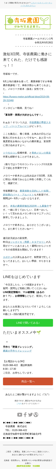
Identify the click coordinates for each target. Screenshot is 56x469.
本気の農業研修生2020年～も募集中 (29, 206)
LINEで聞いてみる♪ (28, 322)
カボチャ (8, 257)
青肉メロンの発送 (41, 153)
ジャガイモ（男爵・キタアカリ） (28, 242)
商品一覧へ (28, 381)
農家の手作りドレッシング (17, 351)
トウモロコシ (10, 153)
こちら (19, 404)
